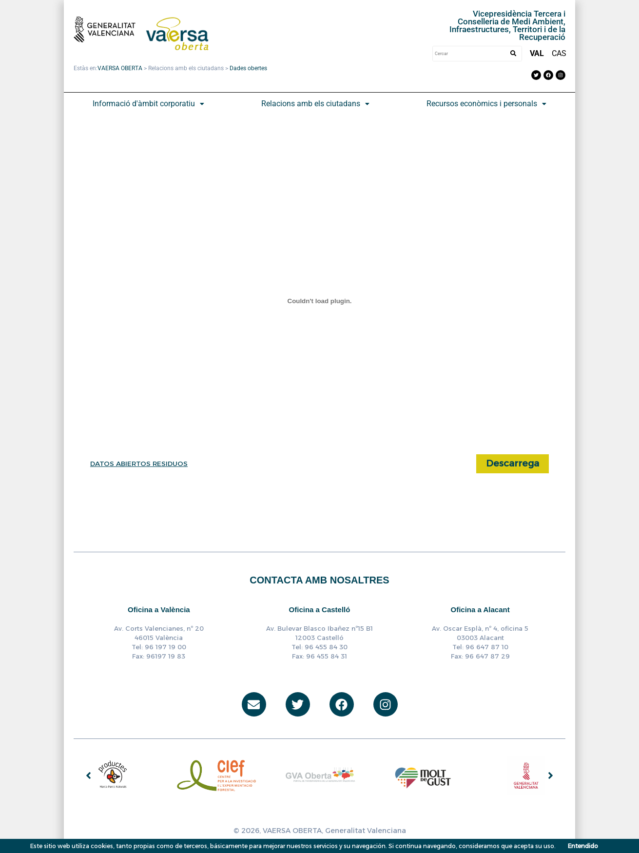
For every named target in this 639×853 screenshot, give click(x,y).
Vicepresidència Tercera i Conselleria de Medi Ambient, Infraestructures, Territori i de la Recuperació (504, 25)
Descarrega (510, 464)
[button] (148, 104)
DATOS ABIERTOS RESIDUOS (140, 463)
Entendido (583, 846)
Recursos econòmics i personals (486, 103)
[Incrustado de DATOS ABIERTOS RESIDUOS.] (319, 301)
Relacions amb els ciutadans (315, 103)
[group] (113, 775)
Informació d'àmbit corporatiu (148, 103)
